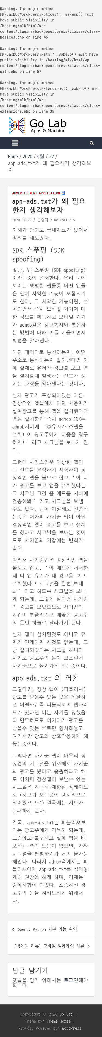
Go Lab (66, 1014)
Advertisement (24, 193)
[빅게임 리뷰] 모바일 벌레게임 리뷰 (49, 946)
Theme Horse (59, 1021)
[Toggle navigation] (15, 143)
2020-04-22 (21, 220)
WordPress (72, 1028)
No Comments (64, 220)
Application (49, 193)
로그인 (71, 980)
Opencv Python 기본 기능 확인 (47, 929)
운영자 (42, 220)
